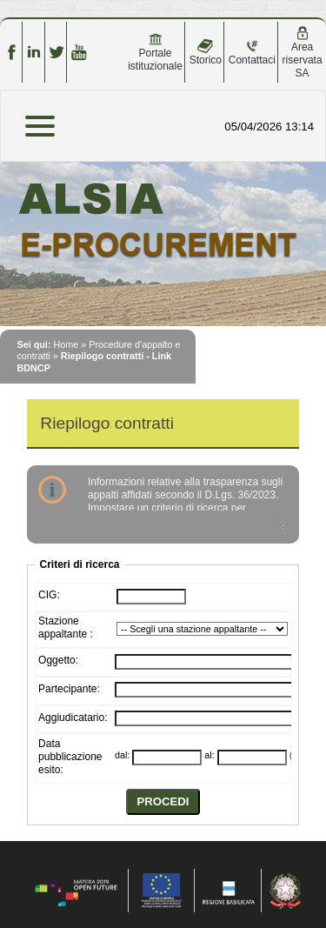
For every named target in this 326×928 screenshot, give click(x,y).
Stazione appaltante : (65, 627)
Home (65, 344)
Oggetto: (58, 660)
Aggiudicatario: (72, 717)
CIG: (49, 595)
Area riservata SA (303, 52)
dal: (122, 755)
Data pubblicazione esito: (70, 757)
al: (209, 755)
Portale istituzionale (155, 52)
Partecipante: (69, 689)
